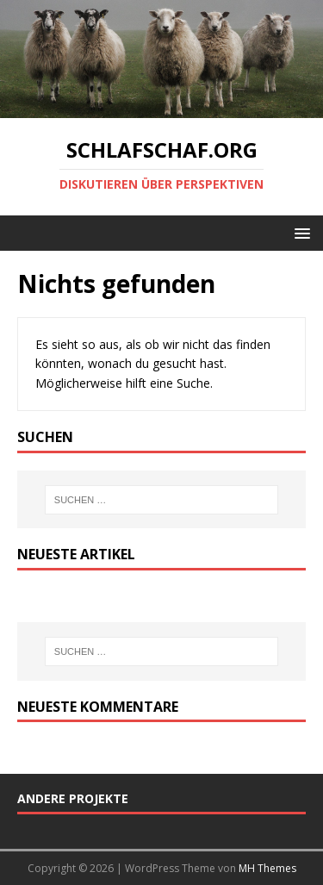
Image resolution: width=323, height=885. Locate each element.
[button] (299, 232)
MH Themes (267, 868)
